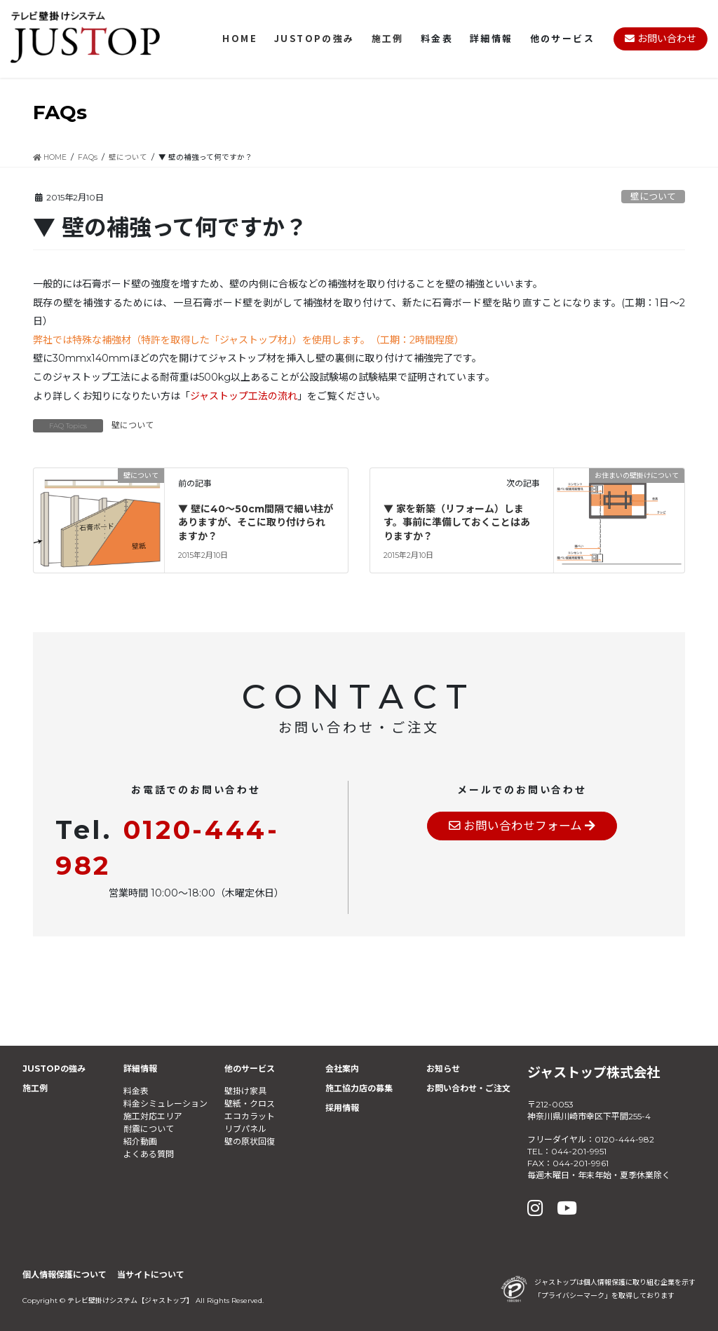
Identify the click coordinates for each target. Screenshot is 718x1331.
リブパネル (245, 1129)
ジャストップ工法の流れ (243, 396)
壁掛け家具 (245, 1091)
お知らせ (443, 1068)
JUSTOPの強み (54, 1068)
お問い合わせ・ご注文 (468, 1088)
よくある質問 (148, 1154)
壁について (653, 196)
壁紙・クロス (249, 1103)
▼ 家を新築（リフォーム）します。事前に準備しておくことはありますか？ (457, 522)
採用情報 (342, 1108)
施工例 (35, 1088)
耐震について (148, 1129)
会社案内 (342, 1068)
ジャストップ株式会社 (593, 1072)
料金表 (136, 1091)
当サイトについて (150, 1274)
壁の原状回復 (249, 1141)
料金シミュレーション (165, 1103)
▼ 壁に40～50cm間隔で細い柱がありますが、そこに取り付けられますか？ (255, 522)
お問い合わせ (660, 38)
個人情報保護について (64, 1274)
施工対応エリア (152, 1116)
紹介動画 (140, 1141)
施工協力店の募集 (359, 1088)
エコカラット (249, 1116)
